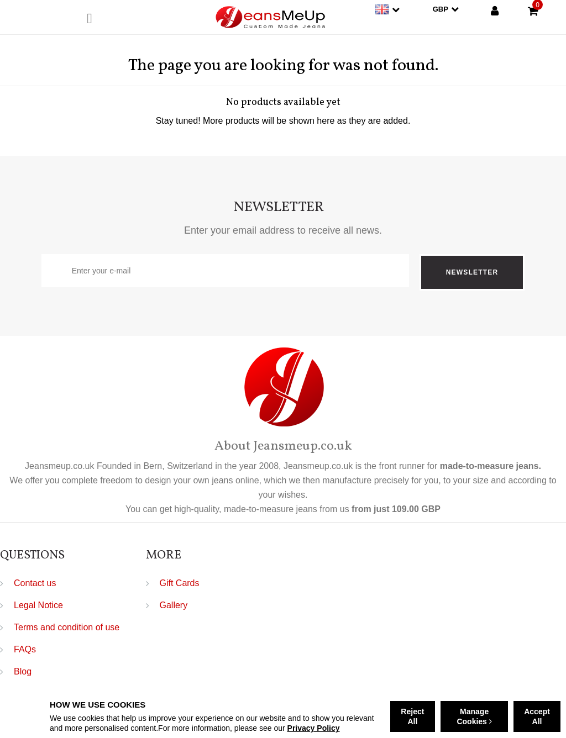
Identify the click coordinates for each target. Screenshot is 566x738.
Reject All (412, 716)
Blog (23, 671)
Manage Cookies (474, 716)
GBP (446, 9)
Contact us (35, 583)
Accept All (537, 716)
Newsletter (472, 272)
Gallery (174, 605)
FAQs (25, 649)
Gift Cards (180, 583)
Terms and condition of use (66, 627)
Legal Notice (38, 605)
